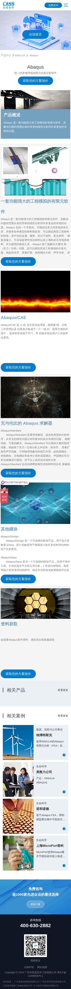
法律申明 (29, 967)
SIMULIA (20, 55)
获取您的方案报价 (35, 80)
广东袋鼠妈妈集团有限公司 (27, 981)
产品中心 (6, 55)
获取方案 (35, 904)
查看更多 (63, 690)
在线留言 (35, 34)
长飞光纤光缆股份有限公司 (46, 985)
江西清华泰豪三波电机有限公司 (17, 985)
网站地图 (42, 967)
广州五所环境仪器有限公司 (53, 981)
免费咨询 (53, 5)
